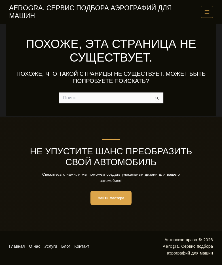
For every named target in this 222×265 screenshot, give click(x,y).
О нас (35, 246)
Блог (66, 246)
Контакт (83, 246)
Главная (17, 246)
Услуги (51, 246)
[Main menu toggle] (207, 12)
